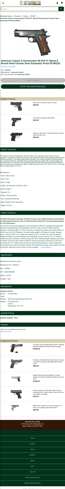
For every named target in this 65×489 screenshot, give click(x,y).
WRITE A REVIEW (5, 331)
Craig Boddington (46, 247)
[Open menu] (3, 3)
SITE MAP (32, 472)
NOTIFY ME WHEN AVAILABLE (33, 87)
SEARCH (32, 444)
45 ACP (32, 16)
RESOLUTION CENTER (32, 477)
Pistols (25, 16)
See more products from (15, 74)
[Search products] (29, 9)
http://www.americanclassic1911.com (20, 299)
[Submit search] (61, 9)
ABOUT (32, 449)
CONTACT (32, 455)
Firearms (18, 16)
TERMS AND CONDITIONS (32, 483)
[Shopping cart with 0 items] (62, 3)
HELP (32, 466)
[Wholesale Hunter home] (30, 3)
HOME (33, 438)
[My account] (57, 3)
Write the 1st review (8, 66)
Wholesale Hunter (6, 16)
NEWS (33, 460)
